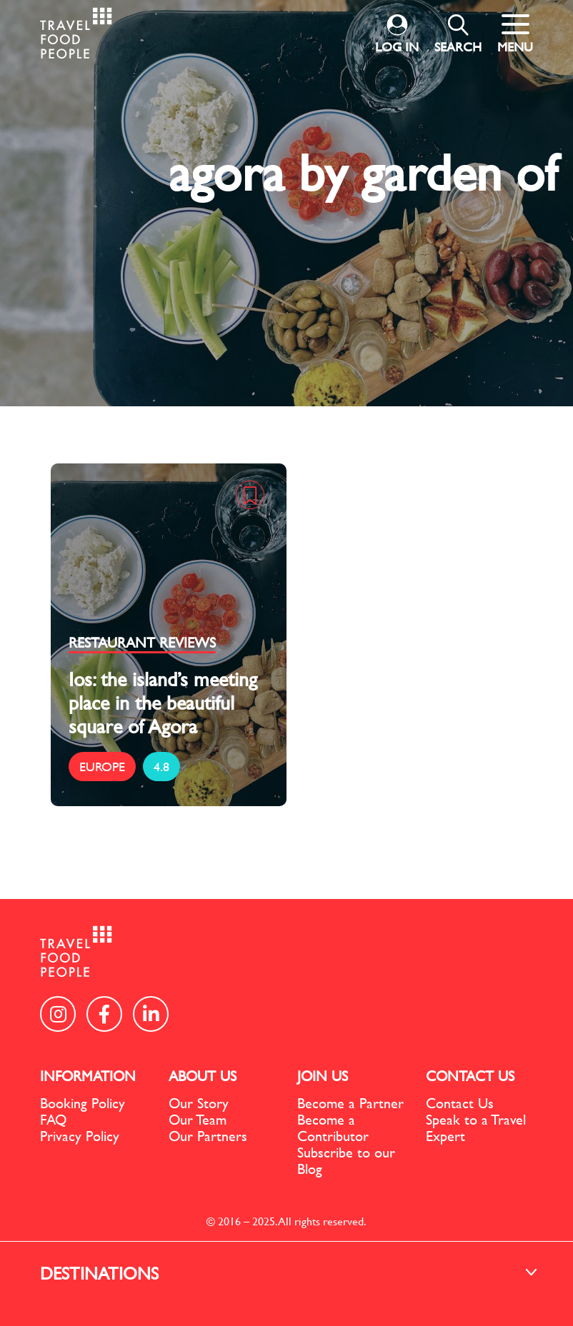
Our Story (199, 1103)
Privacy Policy (79, 1135)
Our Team (197, 1119)
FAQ (53, 1119)
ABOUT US (202, 1075)
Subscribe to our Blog (346, 1160)
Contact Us (460, 1103)
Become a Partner (350, 1103)
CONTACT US (470, 1075)
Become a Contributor (333, 1127)
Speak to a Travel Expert (476, 1127)
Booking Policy (82, 1103)
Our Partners (208, 1135)
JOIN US (322, 1075)
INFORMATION (88, 1075)
